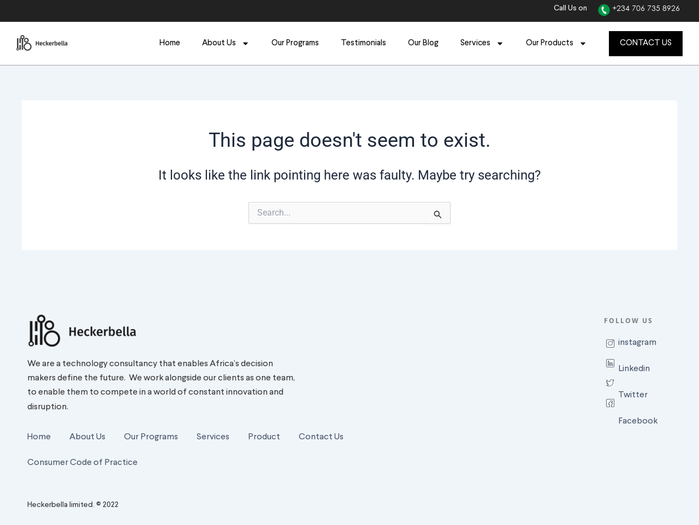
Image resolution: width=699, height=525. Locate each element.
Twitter (633, 395)
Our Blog (423, 43)
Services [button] (482, 43)
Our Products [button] (556, 43)
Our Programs (295, 43)
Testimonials (363, 43)
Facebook (637, 421)
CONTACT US (646, 43)
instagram (637, 342)
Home (169, 43)
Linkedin (634, 369)
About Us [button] (226, 43)
